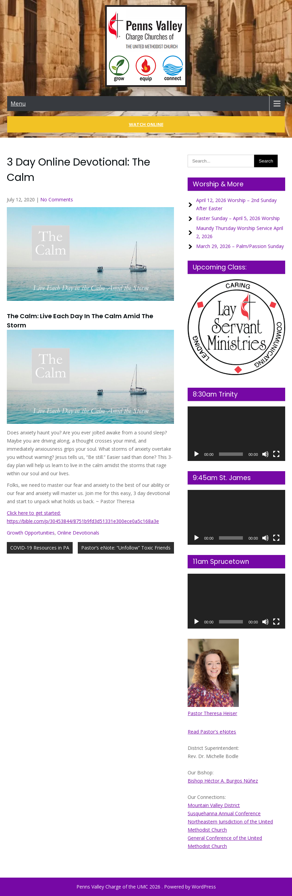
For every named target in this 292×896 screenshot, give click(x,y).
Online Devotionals (78, 532)
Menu (18, 103)
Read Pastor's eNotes (212, 731)
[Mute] (265, 454)
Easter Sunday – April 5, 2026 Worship (238, 218)
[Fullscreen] (276, 454)
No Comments (56, 199)
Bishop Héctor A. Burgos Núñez (223, 780)
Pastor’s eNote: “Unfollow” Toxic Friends (126, 547)
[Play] (196, 454)
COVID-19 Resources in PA (39, 547)
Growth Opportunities (31, 532)
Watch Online (146, 124)
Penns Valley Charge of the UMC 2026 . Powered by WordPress (146, 886)
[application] (236, 433)
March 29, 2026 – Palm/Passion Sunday (240, 246)
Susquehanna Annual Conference (224, 813)
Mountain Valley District (214, 805)
